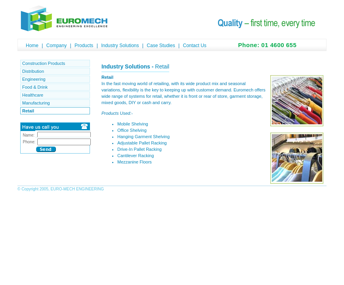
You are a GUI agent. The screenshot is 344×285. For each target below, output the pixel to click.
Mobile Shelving (132, 124)
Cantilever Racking (135, 155)
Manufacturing (36, 103)
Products (84, 45)
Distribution (33, 71)
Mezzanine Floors (134, 162)
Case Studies (161, 45)
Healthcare (32, 95)
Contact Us (194, 45)
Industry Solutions (120, 45)
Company (56, 45)
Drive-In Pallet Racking (139, 149)
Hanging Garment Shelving (143, 136)
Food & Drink (35, 87)
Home (32, 45)
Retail (28, 110)
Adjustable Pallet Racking (142, 143)
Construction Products (43, 63)
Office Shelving (132, 130)
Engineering (34, 79)
